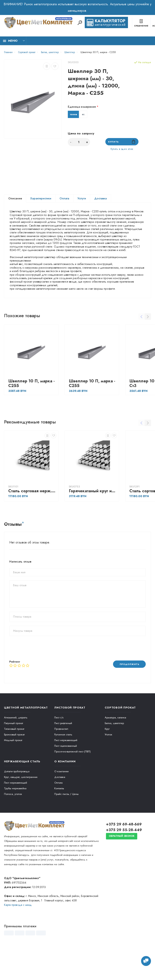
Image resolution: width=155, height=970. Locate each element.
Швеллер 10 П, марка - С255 (31, 407)
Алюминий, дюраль (15, 742)
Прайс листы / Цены (66, 818)
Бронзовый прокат (14, 759)
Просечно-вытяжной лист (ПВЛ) (72, 776)
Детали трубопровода (16, 796)
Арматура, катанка (115, 742)
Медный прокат (13, 765)
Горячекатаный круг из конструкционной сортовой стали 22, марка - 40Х (93, 515)
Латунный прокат (13, 748)
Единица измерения (82, 107)
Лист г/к (59, 742)
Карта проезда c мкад (18, 929)
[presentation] (40, 672)
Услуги (82, 201)
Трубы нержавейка (15, 813)
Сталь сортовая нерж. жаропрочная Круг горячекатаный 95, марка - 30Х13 (32, 515)
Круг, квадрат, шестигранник (21, 801)
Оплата (64, 201)
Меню (10, 41)
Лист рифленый (63, 748)
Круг (107, 753)
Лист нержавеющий (65, 765)
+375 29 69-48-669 (124, 848)
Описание (15, 201)
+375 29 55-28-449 (124, 854)
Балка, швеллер (114, 748)
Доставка (100, 201)
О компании (61, 796)
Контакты (59, 813)
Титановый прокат (14, 753)
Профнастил (61, 753)
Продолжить (127, 688)
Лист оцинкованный (65, 770)
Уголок (108, 759)
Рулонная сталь (63, 759)
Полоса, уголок (13, 818)
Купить (122, 143)
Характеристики (40, 201)
